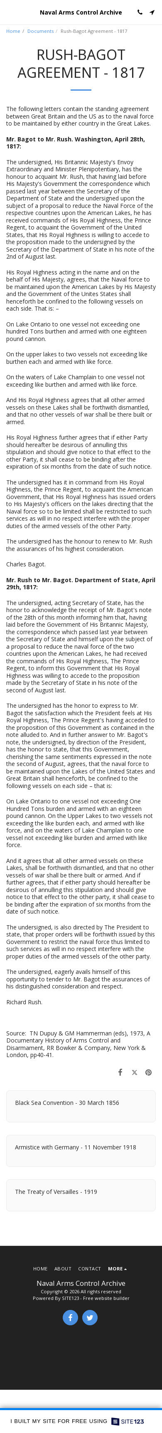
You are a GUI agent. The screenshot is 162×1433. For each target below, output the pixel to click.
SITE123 (70, 1298)
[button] (9, 11)
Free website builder (106, 1298)
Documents (40, 31)
